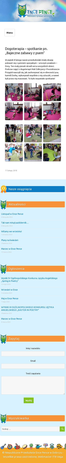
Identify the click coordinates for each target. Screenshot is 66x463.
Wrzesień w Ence (9, 289)
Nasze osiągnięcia (20, 189)
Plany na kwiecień (9, 240)
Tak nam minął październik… (15, 222)
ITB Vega (57, 456)
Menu (10, 32)
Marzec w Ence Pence (11, 249)
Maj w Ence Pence (9, 298)
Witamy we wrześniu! (11, 231)
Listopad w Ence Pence (12, 214)
